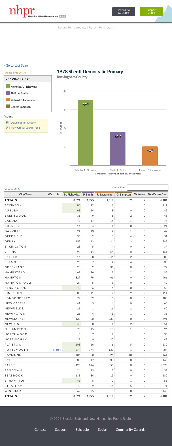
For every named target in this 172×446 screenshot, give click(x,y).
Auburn (12, 210)
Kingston (13, 293)
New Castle (15, 303)
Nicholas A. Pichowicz (23, 86)
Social (102, 429)
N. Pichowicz (71, 194)
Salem (10, 365)
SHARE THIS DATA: (15, 73)
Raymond (13, 355)
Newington (15, 313)
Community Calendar (131, 429)
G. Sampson (124, 194)
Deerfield (14, 236)
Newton (12, 324)
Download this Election (21, 123)
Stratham (14, 386)
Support (60, 429)
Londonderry (17, 298)
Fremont (13, 262)
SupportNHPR (152, 12)
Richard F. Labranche (23, 100)
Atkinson (13, 205)
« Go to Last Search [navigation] (17, 65)
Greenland (15, 267)
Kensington (16, 288)
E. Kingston (15, 246)
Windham (13, 391)
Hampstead (15, 272)
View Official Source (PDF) (23, 128)
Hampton (13, 277)
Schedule (82, 429)
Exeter (11, 257)
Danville (13, 231)
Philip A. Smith (19, 93)
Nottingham (16, 339)
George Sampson (21, 107)
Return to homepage (72, 27)
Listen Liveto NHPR (124, 12)
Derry (10, 241)
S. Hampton (15, 380)
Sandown (13, 370)
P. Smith (88, 194)
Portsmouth (16, 349)
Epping (11, 251)
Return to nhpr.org (101, 27)
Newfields (14, 308)
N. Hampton (15, 329)
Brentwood (16, 215)
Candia (11, 221)
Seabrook (14, 375)
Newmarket (15, 319)
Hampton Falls (18, 282)
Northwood (16, 334)
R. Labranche (104, 194)
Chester (12, 226)
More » (57, 349)
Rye (8, 360)
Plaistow (13, 344)
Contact (40, 429)
